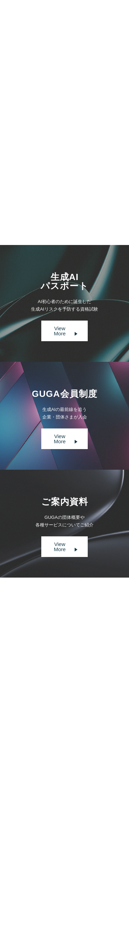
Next (86, 205)
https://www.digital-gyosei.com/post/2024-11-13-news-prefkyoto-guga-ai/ (60, 167)
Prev (43, 205)
